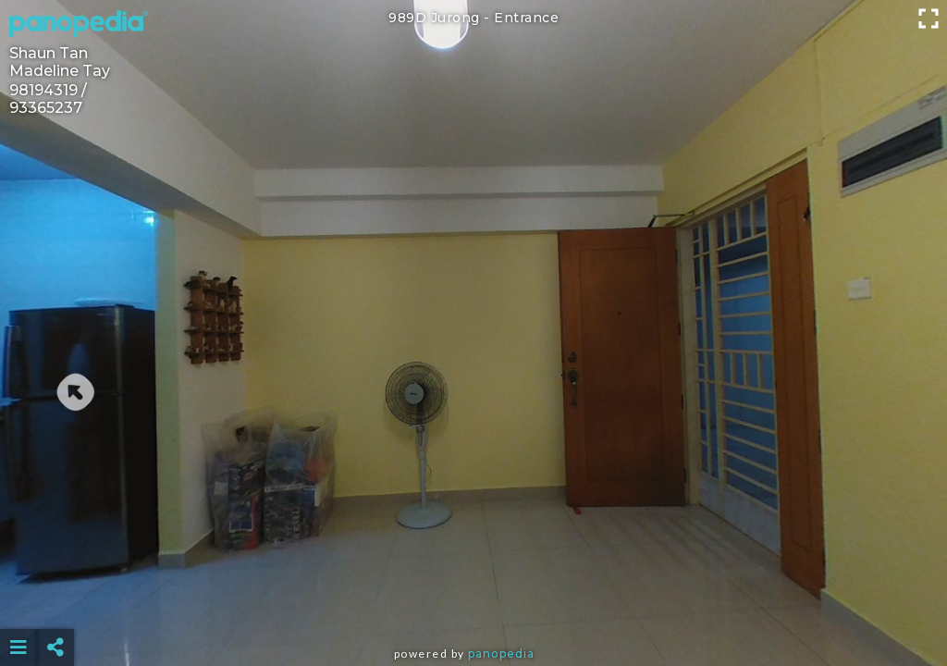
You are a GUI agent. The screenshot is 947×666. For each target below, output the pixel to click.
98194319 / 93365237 (48, 99)
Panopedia (501, 653)
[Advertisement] (474, 601)
